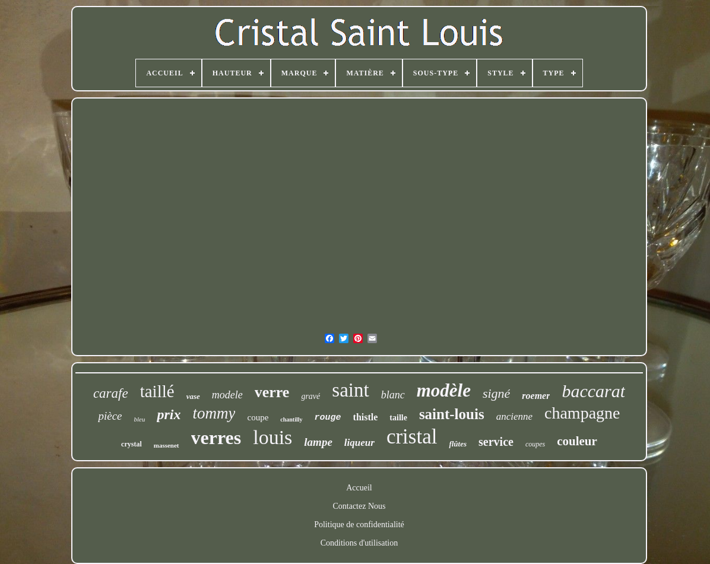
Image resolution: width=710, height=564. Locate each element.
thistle (365, 417)
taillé (157, 391)
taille (398, 417)
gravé (310, 396)
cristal (412, 436)
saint (350, 390)
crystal (131, 444)
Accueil (359, 487)
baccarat (593, 391)
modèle (444, 390)
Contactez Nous (358, 506)
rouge (328, 418)
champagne (582, 413)
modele (227, 395)
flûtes (458, 443)
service (496, 441)
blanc (393, 395)
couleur (577, 441)
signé (496, 393)
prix (168, 414)
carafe (110, 393)
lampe (318, 442)
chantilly (291, 419)
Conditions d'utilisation (359, 542)
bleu (139, 419)
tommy (214, 413)
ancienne (514, 416)
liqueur (359, 442)
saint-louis (451, 414)
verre (272, 392)
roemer (536, 396)
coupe (257, 417)
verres (216, 437)
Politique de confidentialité (359, 524)
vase (193, 396)
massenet (166, 445)
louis (272, 437)
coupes (535, 444)
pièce (110, 416)
